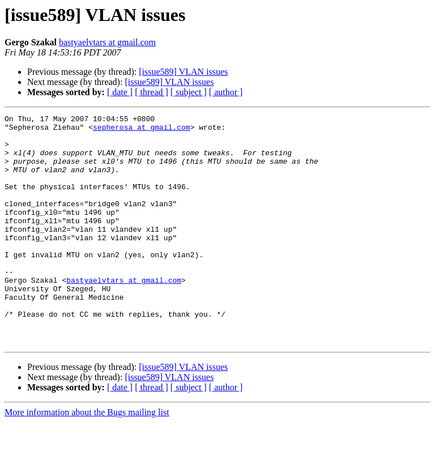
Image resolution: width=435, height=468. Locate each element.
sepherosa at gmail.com (141, 130)
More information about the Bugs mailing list (87, 458)
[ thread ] (151, 92)
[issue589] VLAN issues (183, 71)
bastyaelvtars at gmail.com (107, 42)
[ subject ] (188, 92)
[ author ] (226, 92)
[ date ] (120, 92)
